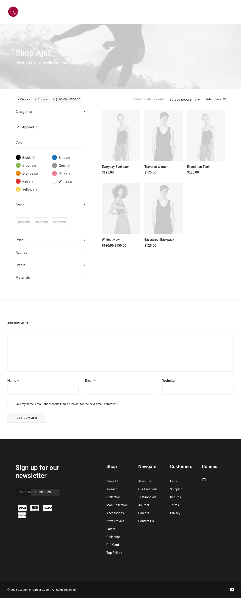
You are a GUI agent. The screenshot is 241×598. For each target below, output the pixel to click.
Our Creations (148, 489)
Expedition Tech (198, 167)
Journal (143, 505)
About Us (144, 481)
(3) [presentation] (68, 157)
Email (90, 381)
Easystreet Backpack (159, 239)
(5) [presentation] (37, 127)
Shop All (112, 481)
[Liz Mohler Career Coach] (13, 11)
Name (13, 381)
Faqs (173, 481)
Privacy (175, 513)
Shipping (176, 489)
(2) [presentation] (68, 165)
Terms (174, 505)
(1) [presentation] (68, 173)
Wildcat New (111, 239)
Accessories (115, 513)
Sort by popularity (182, 99)
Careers (143, 513)
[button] (121, 135)
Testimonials (147, 497)
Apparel (43, 99)
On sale (25, 99)
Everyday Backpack (115, 167)
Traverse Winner (156, 167)
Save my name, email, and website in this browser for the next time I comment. (66, 404)
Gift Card (113, 545)
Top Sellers (114, 553)
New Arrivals (115, 521)
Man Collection (117, 505)
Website (168, 381)
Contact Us (146, 521)
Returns (175, 497)
